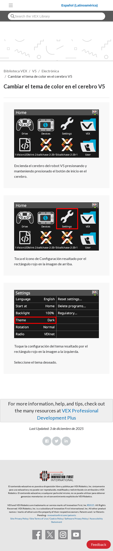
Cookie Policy (56, 518)
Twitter (56, 441)
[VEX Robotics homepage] (38, 5)
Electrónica (50, 71)
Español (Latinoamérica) (79, 5)
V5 (34, 71)
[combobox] (56, 16)
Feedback (98, 544)
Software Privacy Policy (76, 518)
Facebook (46, 441)
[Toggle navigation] (10, 5)
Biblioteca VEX (15, 71)
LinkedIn (66, 441)
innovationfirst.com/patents (62, 515)
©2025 (90, 505)
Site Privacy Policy (19, 518)
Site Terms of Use (39, 518)
